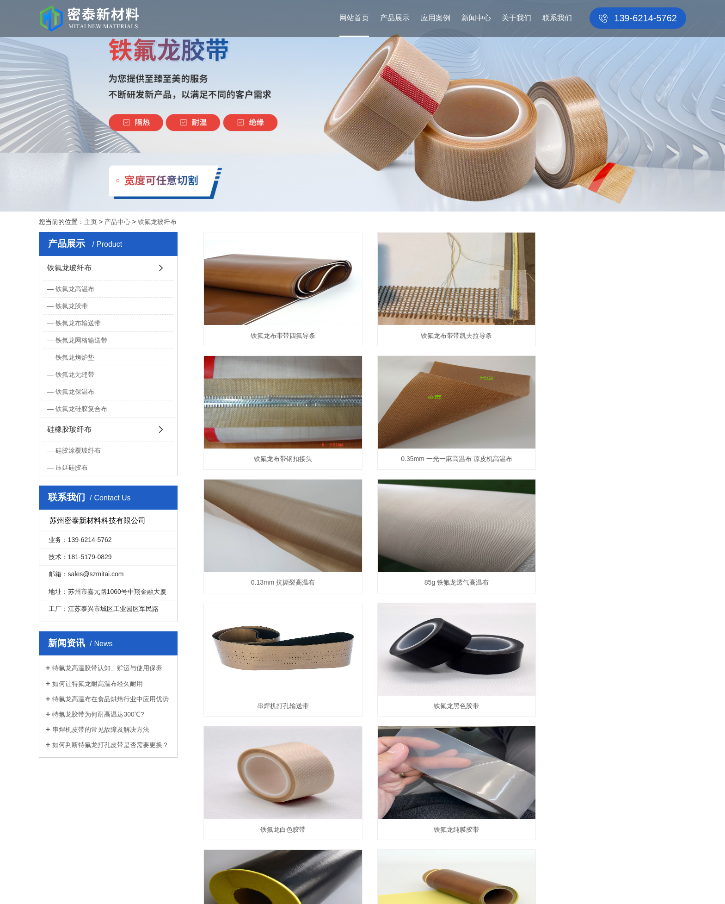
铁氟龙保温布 (74, 391)
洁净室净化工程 (366, 885)
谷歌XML (328, 885)
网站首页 (354, 18)
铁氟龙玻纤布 (157, 221)
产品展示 (395, 18)
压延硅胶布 (71, 467)
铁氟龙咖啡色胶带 (610, 706)
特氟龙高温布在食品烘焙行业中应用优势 (110, 699)
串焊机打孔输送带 (279, 582)
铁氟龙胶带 (71, 306)
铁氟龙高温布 (74, 289)
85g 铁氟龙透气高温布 (610, 458)
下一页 (499, 743)
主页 (90, 221)
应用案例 (435, 18)
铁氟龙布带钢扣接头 (610, 335)
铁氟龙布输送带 (78, 323)
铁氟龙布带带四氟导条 (279, 335)
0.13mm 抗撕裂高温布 (445, 458)
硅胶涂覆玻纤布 (78, 450)
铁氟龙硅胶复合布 (81, 408)
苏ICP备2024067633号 (248, 885)
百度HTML (298, 885)
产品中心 (117, 221)
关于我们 (516, 18)
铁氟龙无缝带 (74, 374)
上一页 (390, 743)
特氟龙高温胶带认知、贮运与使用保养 (107, 668)
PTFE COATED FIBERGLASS (434, 885)
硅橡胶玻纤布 (69, 429)
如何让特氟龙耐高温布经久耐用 (97, 683)
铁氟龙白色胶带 (610, 582)
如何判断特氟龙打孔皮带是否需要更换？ (110, 744)
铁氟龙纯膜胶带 (279, 706)
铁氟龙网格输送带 (81, 340)
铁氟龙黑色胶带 (444, 582)
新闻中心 (476, 18)
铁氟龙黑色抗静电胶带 (444, 706)
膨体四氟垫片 (498, 885)
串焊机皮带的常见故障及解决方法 (100, 729)
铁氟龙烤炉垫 (74, 357)
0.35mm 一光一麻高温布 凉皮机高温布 (278, 458)
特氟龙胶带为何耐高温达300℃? (98, 714)
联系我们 (557, 18)
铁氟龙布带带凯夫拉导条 (444, 335)
